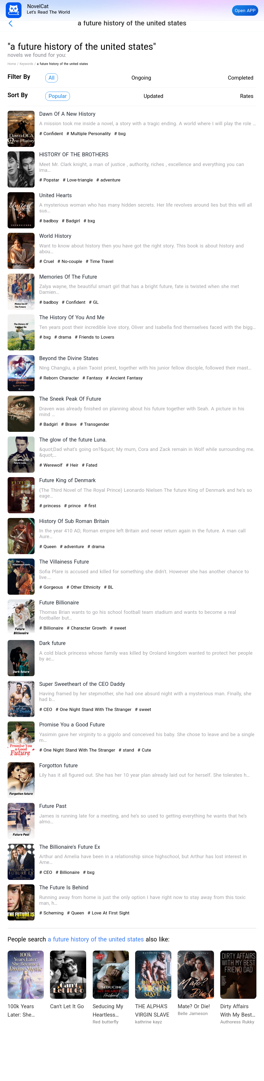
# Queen (48, 546)
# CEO (46, 709)
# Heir (73, 465)
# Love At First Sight (108, 912)
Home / (14, 64)
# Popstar (50, 180)
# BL (108, 587)
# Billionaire (52, 628)
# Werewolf (51, 465)
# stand (126, 750)
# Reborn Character (59, 377)
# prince (73, 505)
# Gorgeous (52, 587)
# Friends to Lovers (94, 337)
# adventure (108, 180)
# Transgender (94, 424)
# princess (50, 505)
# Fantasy (93, 377)
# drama (63, 337)
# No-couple (70, 261)
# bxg (120, 133)
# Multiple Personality (89, 133)
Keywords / (28, 64)
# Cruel (47, 261)
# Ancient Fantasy (124, 377)
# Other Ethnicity (84, 587)
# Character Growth (87, 628)
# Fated (89, 465)
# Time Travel (99, 261)
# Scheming (52, 912)
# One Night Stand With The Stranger (94, 709)
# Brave (69, 424)
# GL (93, 302)
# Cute (144, 750)
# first (90, 505)
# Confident (51, 133)
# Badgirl (71, 220)
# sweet (118, 628)
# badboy (49, 220)
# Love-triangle (78, 180)
